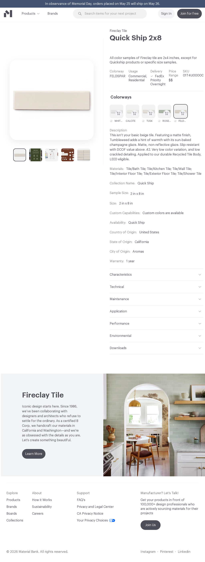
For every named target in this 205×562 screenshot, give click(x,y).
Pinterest (166, 551)
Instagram (148, 551)
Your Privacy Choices (96, 520)
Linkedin (184, 551)
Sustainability (42, 506)
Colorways (121, 97)
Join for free (189, 13)
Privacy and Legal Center (95, 506)
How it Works (42, 500)
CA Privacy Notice (90, 513)
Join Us (150, 525)
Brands (52, 13)
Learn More (33, 453)
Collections (14, 520)
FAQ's (81, 500)
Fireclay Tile (118, 31)
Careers (37, 513)
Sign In (166, 13)
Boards (11, 513)
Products (28, 13)
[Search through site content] (112, 13)
